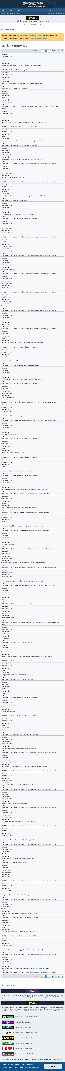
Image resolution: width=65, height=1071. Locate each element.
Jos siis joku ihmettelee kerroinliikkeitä (13, 452)
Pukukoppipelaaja (19, 402)
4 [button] (52, 51)
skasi (3, 210)
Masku (3, 854)
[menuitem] (10, 11)
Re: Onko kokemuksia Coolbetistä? (30, 127)
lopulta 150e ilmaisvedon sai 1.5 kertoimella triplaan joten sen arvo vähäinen (24, 489)
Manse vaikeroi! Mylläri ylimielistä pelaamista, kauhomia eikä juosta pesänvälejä (25, 968)
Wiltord (3, 97)
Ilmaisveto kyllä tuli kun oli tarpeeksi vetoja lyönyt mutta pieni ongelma (22, 526)
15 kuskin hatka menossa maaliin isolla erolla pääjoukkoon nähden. (22, 83)
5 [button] (54, 51)
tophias (3, 909)
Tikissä (3, 707)
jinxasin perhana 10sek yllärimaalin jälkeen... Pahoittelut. (18, 214)
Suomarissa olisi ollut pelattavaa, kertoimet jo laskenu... (18, 416)
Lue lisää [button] (35, 1068)
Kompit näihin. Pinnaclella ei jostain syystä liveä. (16, 675)
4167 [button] (58, 51)
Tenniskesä (23, 200)
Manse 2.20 (5, 324)
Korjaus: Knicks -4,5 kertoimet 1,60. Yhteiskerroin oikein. (18, 858)
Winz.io (46, 21)
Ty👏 (3, 599)
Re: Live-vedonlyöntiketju (25, 604)
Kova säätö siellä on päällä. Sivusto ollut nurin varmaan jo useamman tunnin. (24, 122)
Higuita (3, 448)
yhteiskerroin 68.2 (6, 102)
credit (3, 61)
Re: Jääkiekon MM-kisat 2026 (28, 145)
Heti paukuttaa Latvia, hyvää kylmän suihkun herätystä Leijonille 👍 (21, 379)
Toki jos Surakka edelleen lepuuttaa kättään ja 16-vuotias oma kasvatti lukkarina (25, 895)
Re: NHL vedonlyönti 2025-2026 (28, 734)
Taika (14, 604)
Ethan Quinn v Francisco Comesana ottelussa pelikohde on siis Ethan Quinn (24, 196)
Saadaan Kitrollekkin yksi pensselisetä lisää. (15, 803)
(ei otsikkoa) (22, 862)
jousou (3, 595)
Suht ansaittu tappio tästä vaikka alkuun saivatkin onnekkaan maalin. (22, 342)
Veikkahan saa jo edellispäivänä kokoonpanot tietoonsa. (18, 748)
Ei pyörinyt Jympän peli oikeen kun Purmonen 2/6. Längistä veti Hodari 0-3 (23, 581)
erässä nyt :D (5, 638)
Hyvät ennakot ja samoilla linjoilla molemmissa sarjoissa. (18, 931)
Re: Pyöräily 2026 (23, 70)
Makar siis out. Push (7, 618)
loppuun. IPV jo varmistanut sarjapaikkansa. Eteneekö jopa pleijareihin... (23, 950)
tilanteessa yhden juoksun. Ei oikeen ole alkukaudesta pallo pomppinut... (23, 562)
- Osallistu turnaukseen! (38, 38)
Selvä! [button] (53, 1066)
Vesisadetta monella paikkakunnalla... (13, 177)
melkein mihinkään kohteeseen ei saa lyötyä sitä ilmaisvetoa (19, 507)
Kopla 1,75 (4, 287)
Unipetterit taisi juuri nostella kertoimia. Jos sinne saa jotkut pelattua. (22, 141)
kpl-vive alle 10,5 (6, 232)
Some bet (4, 191)
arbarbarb (4, 356)
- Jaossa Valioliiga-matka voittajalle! (29, 35)
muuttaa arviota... (6, 876)
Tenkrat (3, 136)
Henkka (15, 127)
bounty (3, 485)
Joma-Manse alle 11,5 (8, 269)
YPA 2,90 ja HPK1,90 (7, 397)
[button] (43, 51)
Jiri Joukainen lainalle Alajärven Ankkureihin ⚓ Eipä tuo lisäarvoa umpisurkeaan (25, 840)
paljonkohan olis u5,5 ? (8, 711)
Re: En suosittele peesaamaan (30, 365)
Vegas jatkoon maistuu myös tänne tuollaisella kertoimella (19, 913)
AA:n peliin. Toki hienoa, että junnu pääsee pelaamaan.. (18, 821)
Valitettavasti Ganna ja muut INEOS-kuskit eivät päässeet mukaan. (21, 65)
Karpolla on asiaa (6, 155)
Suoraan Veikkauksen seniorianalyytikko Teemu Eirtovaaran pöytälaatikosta (24, 766)
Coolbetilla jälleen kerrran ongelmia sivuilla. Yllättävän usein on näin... (22, 159)
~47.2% (3, 693)
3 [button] (50, 51)
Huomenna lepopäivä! (8, 544)
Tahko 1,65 (4, 306)
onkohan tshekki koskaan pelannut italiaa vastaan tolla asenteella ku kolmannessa (26, 656)
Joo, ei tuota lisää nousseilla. (10, 434)
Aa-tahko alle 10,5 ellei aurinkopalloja (12, 251)
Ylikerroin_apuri (18, 494)
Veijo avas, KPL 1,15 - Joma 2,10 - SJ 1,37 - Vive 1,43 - (17, 785)
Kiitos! (3, 730)
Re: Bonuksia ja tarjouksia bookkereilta (37, 494)
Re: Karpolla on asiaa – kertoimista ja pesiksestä (41, 163)
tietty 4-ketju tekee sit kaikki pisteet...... (13, 361)
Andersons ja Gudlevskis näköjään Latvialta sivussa (17, 471)
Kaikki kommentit (14, 45)
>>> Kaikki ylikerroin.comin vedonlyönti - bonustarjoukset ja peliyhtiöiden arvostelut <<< (32, 1059)
